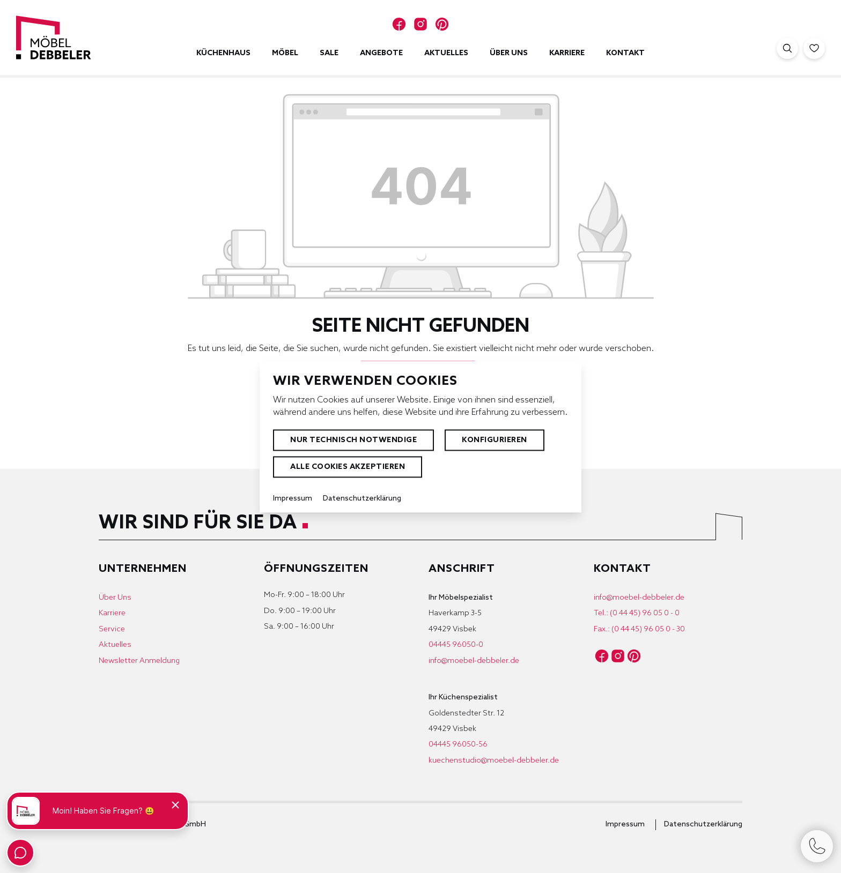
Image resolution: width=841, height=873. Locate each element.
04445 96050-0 (456, 645)
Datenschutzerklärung (703, 824)
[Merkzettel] (814, 48)
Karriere (112, 613)
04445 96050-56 (458, 744)
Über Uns (115, 597)
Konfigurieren (494, 440)
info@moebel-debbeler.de (474, 661)
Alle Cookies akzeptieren (347, 467)
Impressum (625, 824)
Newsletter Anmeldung (139, 661)
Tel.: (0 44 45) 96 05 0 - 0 (637, 613)
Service (112, 629)
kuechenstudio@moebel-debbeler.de (494, 760)
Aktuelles (115, 645)
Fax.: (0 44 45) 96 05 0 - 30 (639, 629)
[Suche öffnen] (787, 48)
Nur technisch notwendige (353, 440)
